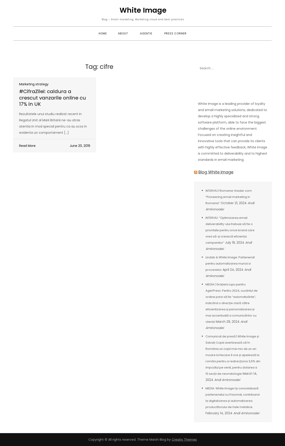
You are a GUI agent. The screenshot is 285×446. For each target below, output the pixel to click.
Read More (27, 145)
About (123, 33)
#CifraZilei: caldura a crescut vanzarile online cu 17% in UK (52, 98)
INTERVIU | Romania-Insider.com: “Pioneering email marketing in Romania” (229, 197)
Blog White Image (215, 172)
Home (103, 33)
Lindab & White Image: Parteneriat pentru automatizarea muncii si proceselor (230, 263)
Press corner (175, 33)
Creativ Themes (184, 439)
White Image (143, 10)
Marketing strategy (34, 84)
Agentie (146, 33)
